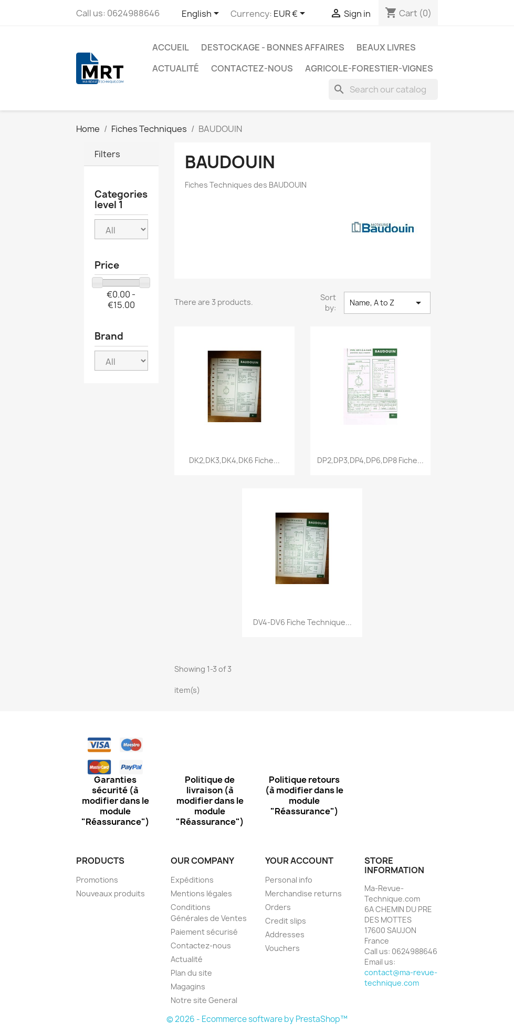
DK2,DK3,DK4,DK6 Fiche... (234, 460)
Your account (299, 860)
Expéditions (192, 880)
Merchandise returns (303, 893)
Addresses (285, 934)
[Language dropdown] (202, 14)
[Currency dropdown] (291, 14)
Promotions (97, 880)
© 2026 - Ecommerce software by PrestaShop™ (257, 1019)
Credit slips (285, 921)
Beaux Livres (386, 47)
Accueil (170, 47)
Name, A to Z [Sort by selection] (387, 302)
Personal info (288, 880)
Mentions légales (201, 893)
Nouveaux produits (110, 893)
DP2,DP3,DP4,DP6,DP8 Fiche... (370, 460)
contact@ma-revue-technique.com (400, 977)
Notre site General (204, 1000)
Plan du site (191, 973)
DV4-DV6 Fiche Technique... (302, 622)
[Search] (383, 89)
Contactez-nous (252, 68)
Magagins (188, 986)
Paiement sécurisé (204, 932)
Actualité (175, 68)
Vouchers (282, 948)
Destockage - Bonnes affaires (272, 47)
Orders (278, 907)
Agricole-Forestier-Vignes (369, 68)
